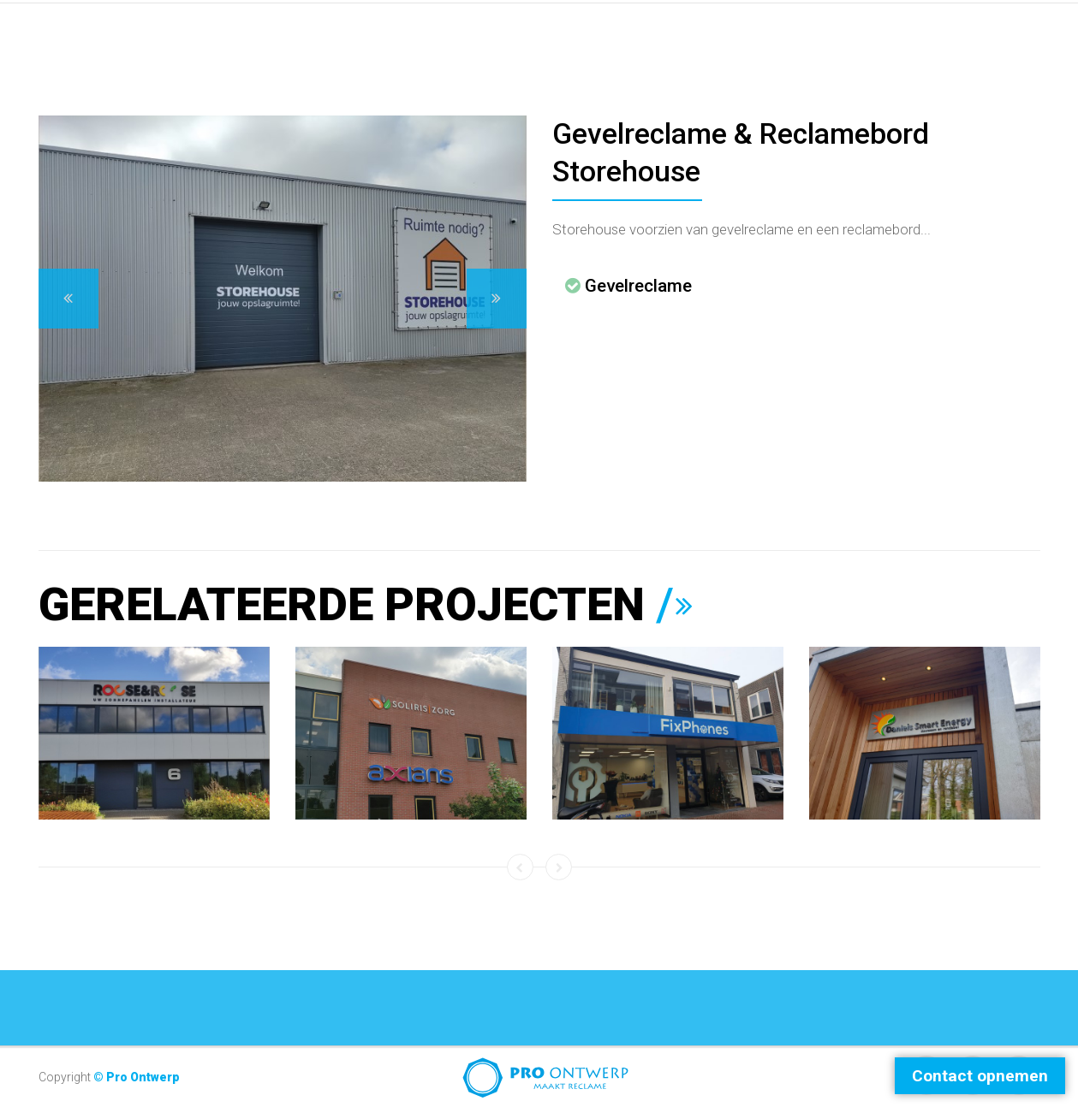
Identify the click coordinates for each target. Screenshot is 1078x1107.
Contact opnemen (980, 1076)
